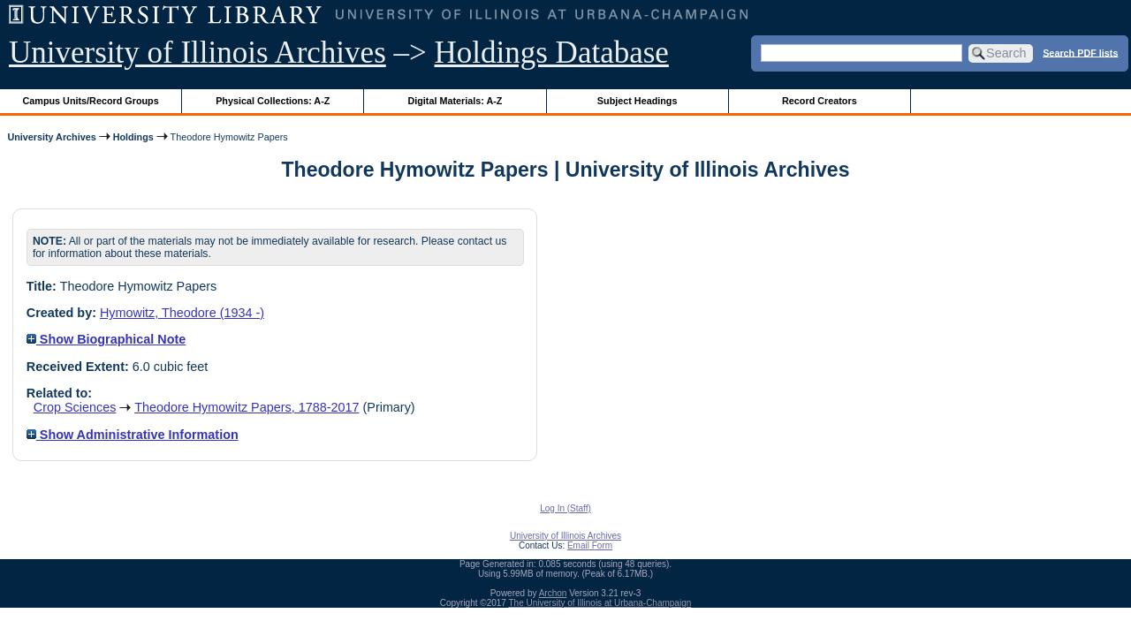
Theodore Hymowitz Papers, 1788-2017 (246, 407)
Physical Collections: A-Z (273, 100)
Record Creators (819, 100)
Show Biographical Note (106, 339)
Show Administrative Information (133, 435)
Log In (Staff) (565, 508)
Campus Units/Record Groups (91, 100)
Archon (553, 593)
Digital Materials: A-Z (454, 100)
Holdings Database (552, 52)
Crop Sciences (75, 407)
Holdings (133, 137)
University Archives (51, 137)
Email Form (589, 545)
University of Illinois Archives (197, 52)
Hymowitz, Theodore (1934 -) (182, 313)
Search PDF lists (1080, 52)
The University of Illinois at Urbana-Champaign (600, 603)
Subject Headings (637, 100)
